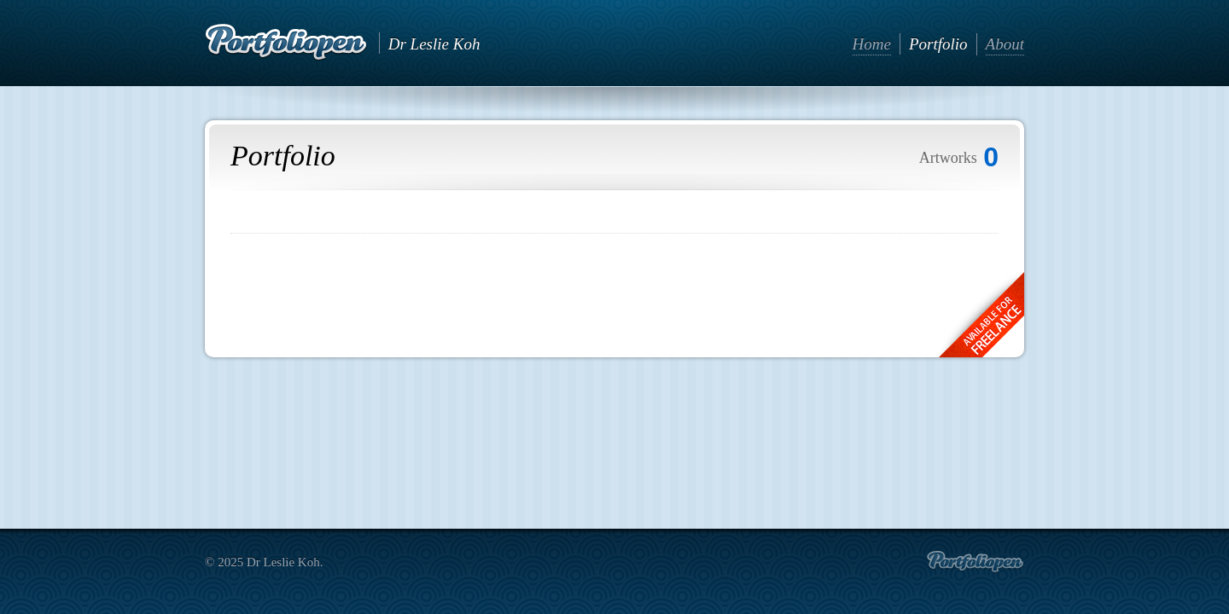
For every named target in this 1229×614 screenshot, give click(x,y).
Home (872, 44)
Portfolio (938, 44)
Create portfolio (975, 562)
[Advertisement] (614, 289)
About (1005, 44)
